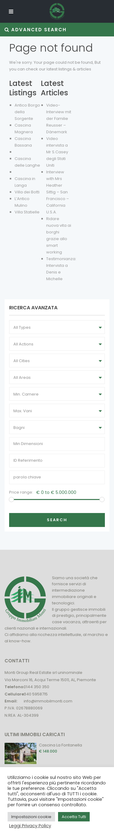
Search (57, 520)
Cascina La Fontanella (60, 745)
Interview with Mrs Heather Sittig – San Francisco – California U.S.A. (57, 192)
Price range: (21, 492)
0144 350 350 (36, 687)
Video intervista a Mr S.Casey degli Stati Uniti (57, 152)
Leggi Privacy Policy (30, 825)
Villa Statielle (27, 212)
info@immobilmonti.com (48, 701)
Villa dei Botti (27, 192)
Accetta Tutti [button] (74, 817)
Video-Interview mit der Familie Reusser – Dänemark (58, 118)
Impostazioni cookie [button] (31, 817)
